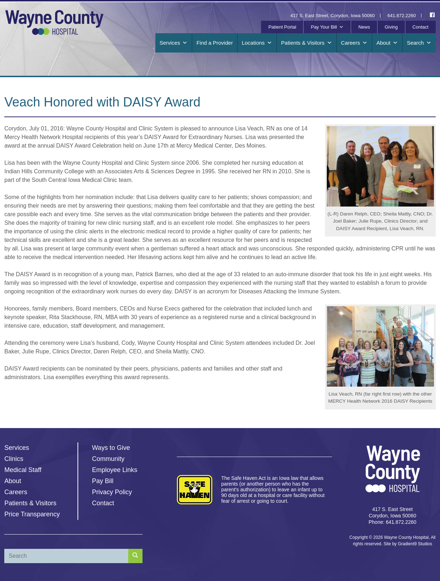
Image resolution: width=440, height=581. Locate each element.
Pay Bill (103, 481)
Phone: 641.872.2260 (392, 522)
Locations (257, 43)
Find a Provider (214, 43)
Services (174, 43)
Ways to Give (111, 447)
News (364, 27)
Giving (391, 27)
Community (108, 458)
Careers (354, 43)
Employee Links (115, 469)
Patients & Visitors (306, 43)
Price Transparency (32, 514)
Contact (420, 27)
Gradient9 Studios (415, 543)
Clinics (13, 458)
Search (419, 43)
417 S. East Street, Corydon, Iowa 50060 (332, 16)
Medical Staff (22, 469)
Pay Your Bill (327, 27)
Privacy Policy (112, 492)
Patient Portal (282, 27)
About (387, 43)
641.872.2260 (402, 16)
